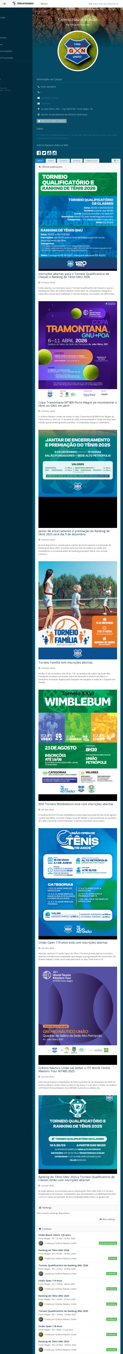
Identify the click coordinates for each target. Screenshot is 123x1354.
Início (43, 11)
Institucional (97, 161)
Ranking (82, 161)
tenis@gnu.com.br (56, 98)
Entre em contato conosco (58, 121)
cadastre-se (112, 3)
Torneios (70, 161)
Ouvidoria (52, 103)
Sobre (57, 161)
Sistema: (5, 65)
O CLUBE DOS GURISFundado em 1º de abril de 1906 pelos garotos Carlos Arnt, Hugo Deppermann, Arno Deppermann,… (80, 137)
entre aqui (98, 3)
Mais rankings (107, 1175)
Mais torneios (107, 1343)
